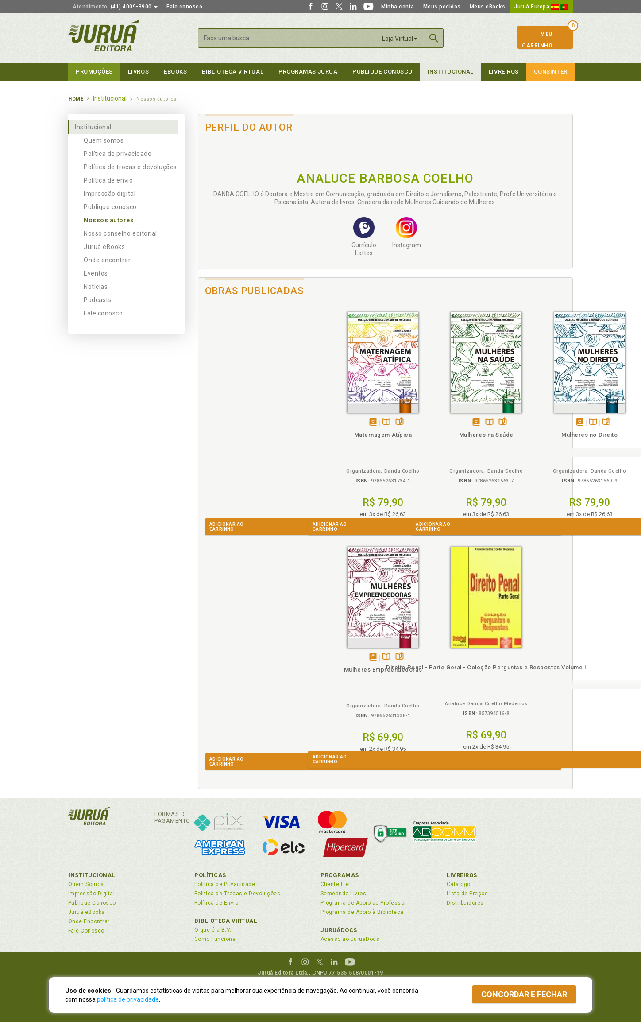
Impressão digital (109, 193)
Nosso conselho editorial (120, 233)
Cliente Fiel (335, 884)
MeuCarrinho (537, 40)
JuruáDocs (338, 930)
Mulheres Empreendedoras (525, 434)
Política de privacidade (117, 153)
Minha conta (397, 7)
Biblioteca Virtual (225, 920)
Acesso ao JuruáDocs (349, 939)
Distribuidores (465, 903)
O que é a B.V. (213, 930)
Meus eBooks (488, 7)
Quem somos (104, 140)
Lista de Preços (467, 893)
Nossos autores (109, 220)
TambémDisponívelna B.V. (248, 422)
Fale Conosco (86, 931)
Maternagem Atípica (245, 434)
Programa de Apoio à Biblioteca (362, 912)
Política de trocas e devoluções (130, 167)
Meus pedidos (442, 7)
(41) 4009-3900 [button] (115, 7)
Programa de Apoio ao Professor (363, 903)
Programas (339, 875)
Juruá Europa (541, 7)
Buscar (434, 38)
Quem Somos (86, 884)
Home (75, 99)
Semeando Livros (343, 893)
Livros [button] (138, 71)
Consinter (551, 71)
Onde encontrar (107, 260)
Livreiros (504, 71)
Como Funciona (215, 939)
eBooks (175, 71)
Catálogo (459, 884)
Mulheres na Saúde (338, 434)
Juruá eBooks (104, 246)
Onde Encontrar (89, 921)
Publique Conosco (382, 71)
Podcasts (98, 299)
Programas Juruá (307, 71)
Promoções (94, 71)
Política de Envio (216, 903)
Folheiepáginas (261, 422)
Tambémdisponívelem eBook (234, 422)
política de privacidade (128, 999)
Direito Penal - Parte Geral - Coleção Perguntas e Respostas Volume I (244, 675)
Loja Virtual (399, 38)
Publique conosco (110, 206)
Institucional (451, 71)
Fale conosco (184, 7)
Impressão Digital (91, 893)
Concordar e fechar (524, 994)
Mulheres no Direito (432, 434)
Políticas (210, 875)
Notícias (96, 286)
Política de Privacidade (224, 884)
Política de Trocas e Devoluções (237, 893)
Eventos (96, 273)
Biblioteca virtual (232, 71)
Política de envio (108, 180)
